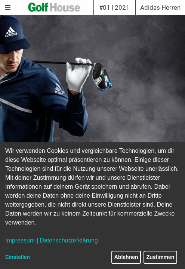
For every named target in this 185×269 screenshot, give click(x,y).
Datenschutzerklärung (69, 240)
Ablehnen (126, 257)
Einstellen (17, 257)
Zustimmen (161, 257)
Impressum (20, 240)
